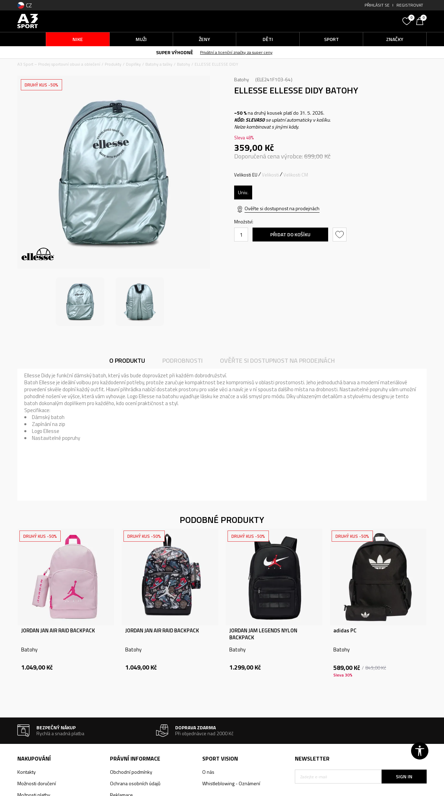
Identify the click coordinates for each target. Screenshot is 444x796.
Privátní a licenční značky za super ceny (244, 52)
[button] (347, 21)
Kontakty (26, 772)
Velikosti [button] (270, 174)
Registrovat (409, 5)
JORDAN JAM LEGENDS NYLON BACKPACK (263, 634)
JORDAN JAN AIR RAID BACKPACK (58, 630)
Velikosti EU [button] (245, 174)
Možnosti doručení (36, 783)
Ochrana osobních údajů (135, 783)
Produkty (113, 64)
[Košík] (421, 20)
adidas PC (345, 630)
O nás (208, 772)
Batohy (183, 64)
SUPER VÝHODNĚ (182, 52)
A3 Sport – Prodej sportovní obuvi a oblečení (58, 64)
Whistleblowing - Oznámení (231, 783)
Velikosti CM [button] (295, 174)
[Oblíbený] (407, 20)
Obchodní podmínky (131, 772)
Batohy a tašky (158, 64)
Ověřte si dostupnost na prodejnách (282, 208)
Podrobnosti (182, 360)
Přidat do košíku (290, 234)
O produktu (127, 360)
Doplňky (133, 64)
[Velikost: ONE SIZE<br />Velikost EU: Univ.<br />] (243, 192)
